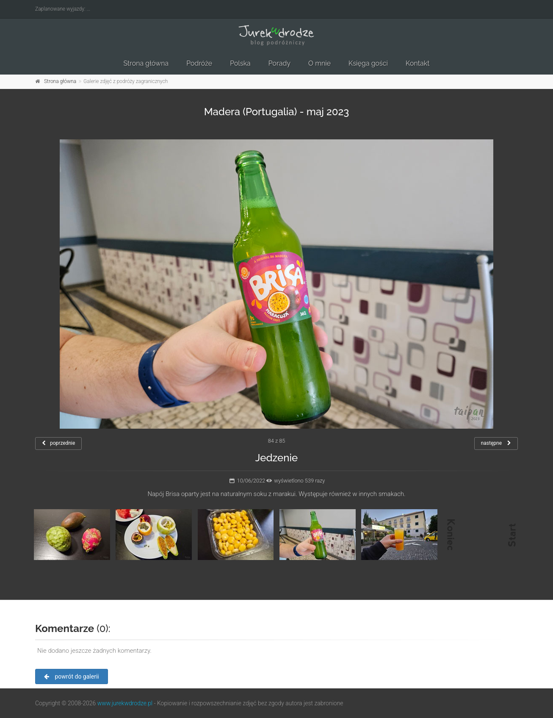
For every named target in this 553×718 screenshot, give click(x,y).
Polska (240, 63)
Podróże (199, 63)
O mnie (319, 63)
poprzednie (58, 443)
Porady (279, 63)
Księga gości (368, 63)
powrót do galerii (71, 676)
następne (496, 443)
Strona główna (146, 63)
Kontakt (417, 63)
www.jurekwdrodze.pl (124, 703)
